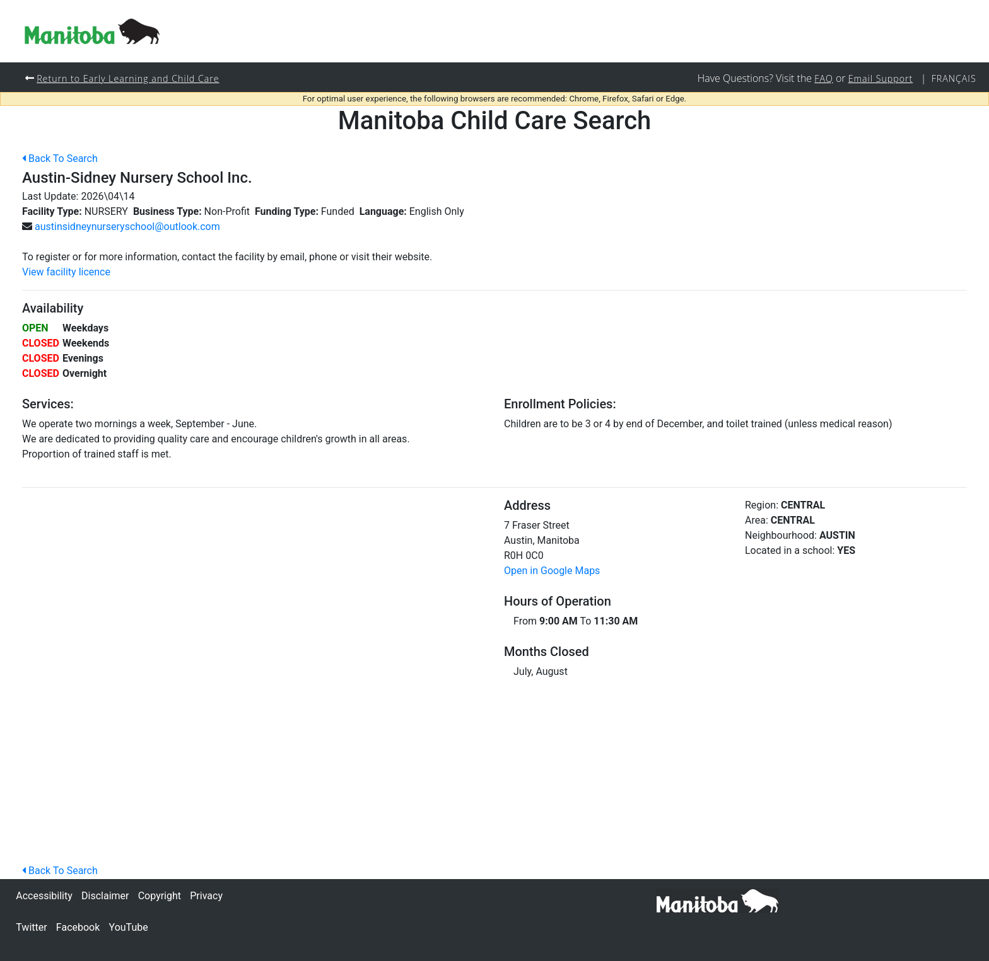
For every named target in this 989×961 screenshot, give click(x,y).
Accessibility (44, 896)
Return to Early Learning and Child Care (129, 78)
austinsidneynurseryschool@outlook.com (127, 227)
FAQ (822, 78)
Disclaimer (105, 896)
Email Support (880, 78)
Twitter (31, 927)
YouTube (128, 927)
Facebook (78, 927)
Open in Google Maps (552, 571)
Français (953, 78)
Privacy (206, 896)
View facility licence (66, 273)
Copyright (159, 896)
